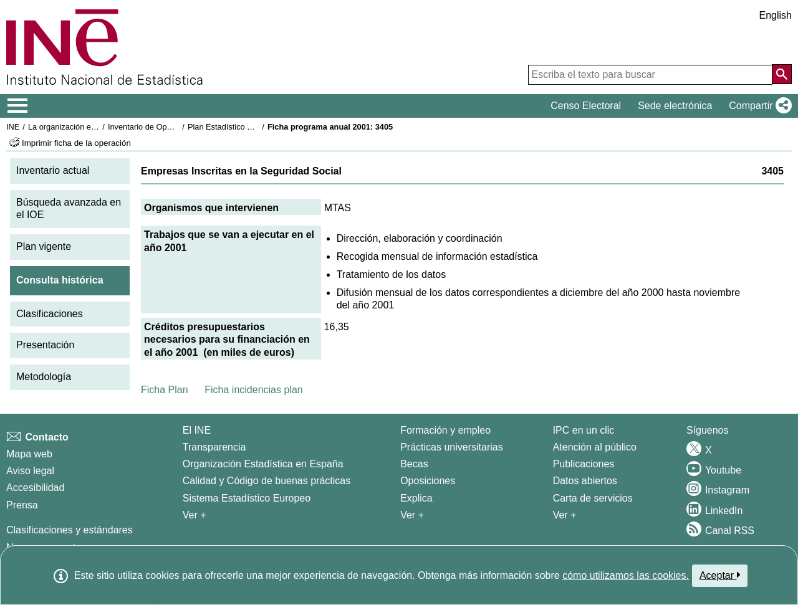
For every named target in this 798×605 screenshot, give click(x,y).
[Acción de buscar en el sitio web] (782, 74)
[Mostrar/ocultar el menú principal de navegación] (17, 106)
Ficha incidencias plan (253, 389)
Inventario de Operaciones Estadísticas (177, 126)
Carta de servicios (593, 498)
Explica (416, 498)
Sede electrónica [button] (675, 105)
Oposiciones (427, 480)
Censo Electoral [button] (585, 105)
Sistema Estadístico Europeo (246, 498)
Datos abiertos (585, 480)
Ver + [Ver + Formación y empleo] (412, 515)
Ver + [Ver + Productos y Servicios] (565, 515)
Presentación (45, 345)
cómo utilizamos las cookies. (625, 575)
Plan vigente (43, 246)
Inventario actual (52, 170)
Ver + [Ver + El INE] (194, 515)
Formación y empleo (445, 430)
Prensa (22, 505)
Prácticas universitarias (451, 447)
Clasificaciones (49, 313)
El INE (197, 430)
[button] (758, 106)
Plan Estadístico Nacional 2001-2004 (253, 126)
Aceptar (719, 575)
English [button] (775, 15)
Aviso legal (30, 470)
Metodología (43, 376)
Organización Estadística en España (263, 464)
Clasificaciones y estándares (69, 530)
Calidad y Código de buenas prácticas (267, 480)
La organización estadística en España (96, 126)
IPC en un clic (584, 430)
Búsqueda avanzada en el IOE (68, 209)
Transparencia (214, 447)
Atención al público (595, 447)
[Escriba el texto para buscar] (650, 75)
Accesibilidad (35, 487)
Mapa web (29, 454)
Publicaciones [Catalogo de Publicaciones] (584, 464)
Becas (414, 464)
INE (12, 126)
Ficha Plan (164, 389)
